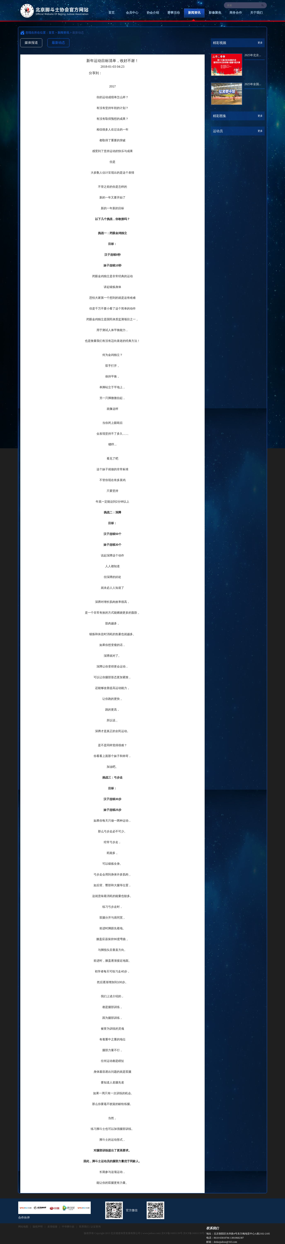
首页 (111, 12)
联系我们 (212, 1228)
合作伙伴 (24, 1217)
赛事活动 (173, 12)
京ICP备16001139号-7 (194, 1233)
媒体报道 (31, 42)
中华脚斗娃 (68, 1226)
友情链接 (52, 1226)
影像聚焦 (215, 12)
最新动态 (58, 42)
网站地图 (23, 1226)
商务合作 (235, 12)
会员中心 (132, 12)
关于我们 (256, 12)
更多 (260, 42)
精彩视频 (219, 43)
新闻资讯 (194, 12)
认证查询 (96, 1226)
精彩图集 (219, 116)
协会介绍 (153, 12)
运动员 (218, 131)
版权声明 (38, 1226)
